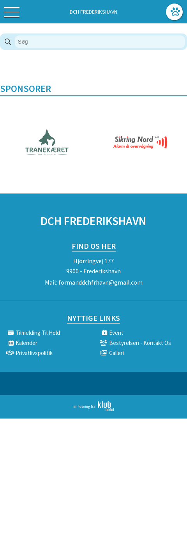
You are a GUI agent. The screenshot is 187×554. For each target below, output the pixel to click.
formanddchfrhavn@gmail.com (100, 282)
